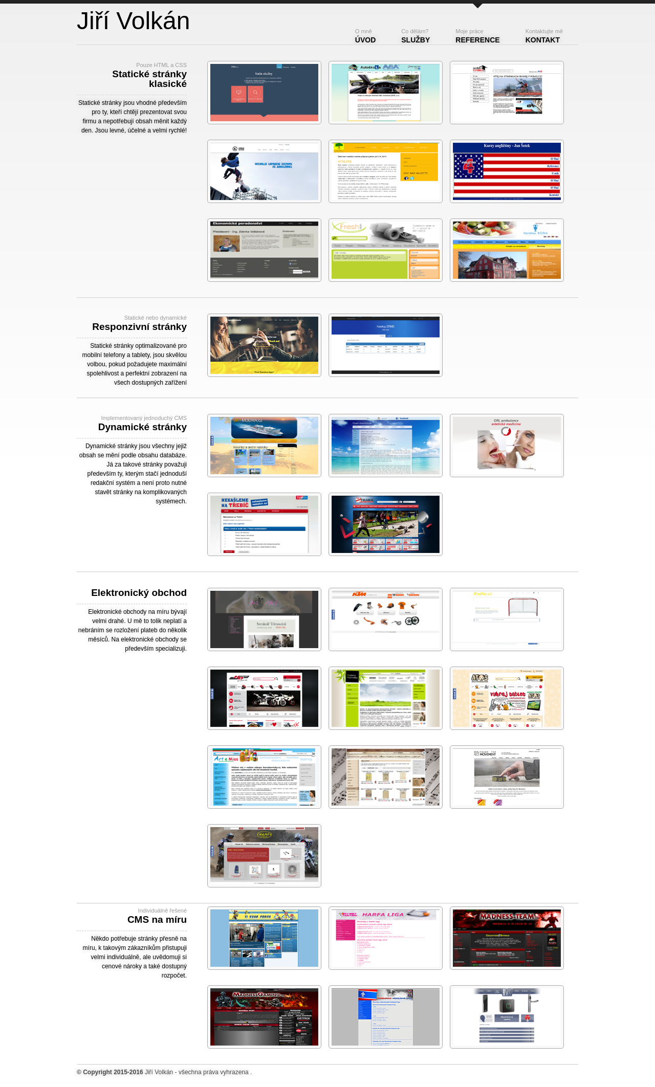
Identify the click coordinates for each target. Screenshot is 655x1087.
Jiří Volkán (159, 1072)
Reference (477, 36)
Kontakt (544, 36)
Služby (415, 36)
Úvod (365, 36)
